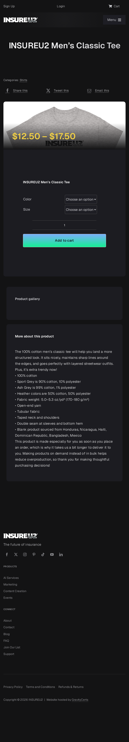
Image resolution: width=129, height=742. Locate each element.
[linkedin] (61, 554)
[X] (56, 90)
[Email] (97, 90)
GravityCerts (80, 700)
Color (27, 199)
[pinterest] (33, 554)
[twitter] (15, 554)
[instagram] (24, 554)
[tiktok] (42, 554)
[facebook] (6, 554)
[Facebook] (15, 90)
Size (26, 209)
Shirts (23, 80)
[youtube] (52, 554)
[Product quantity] (64, 225)
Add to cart (64, 240)
